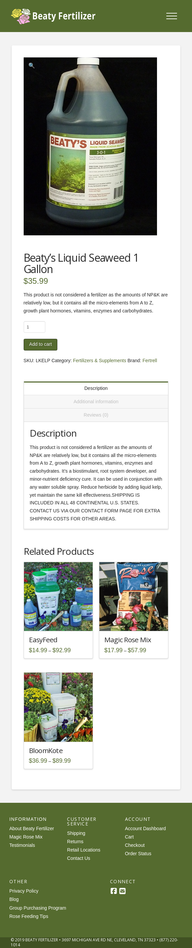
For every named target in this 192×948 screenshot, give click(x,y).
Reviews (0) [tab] (96, 415)
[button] (171, 16)
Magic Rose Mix (127, 639)
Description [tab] (96, 388)
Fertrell (150, 360)
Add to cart (40, 344)
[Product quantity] (34, 326)
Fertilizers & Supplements (99, 360)
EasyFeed (43, 639)
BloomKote (46, 750)
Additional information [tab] (96, 401)
